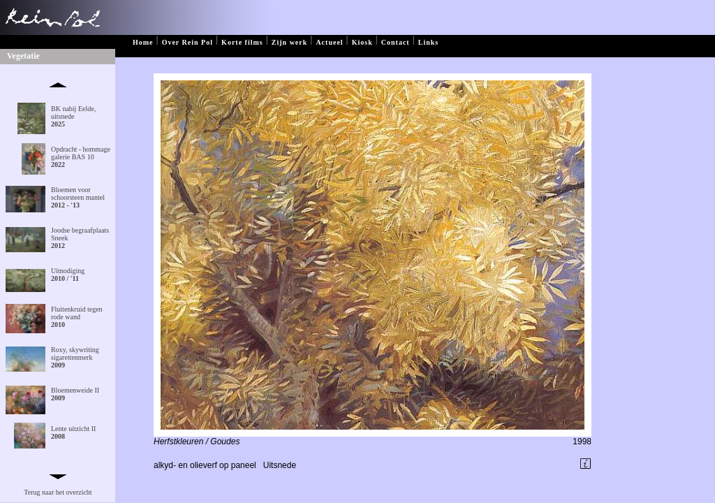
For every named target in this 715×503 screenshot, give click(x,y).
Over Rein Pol (187, 42)
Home (143, 42)
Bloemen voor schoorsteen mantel (78, 197)
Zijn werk (290, 42)
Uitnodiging (67, 274)
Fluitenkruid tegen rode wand (77, 316)
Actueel (329, 42)
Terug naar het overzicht (57, 492)
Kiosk (362, 42)
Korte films (242, 42)
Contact (395, 42)
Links (428, 42)
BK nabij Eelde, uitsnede (73, 116)
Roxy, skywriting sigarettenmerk (75, 357)
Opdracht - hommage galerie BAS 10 (80, 156)
